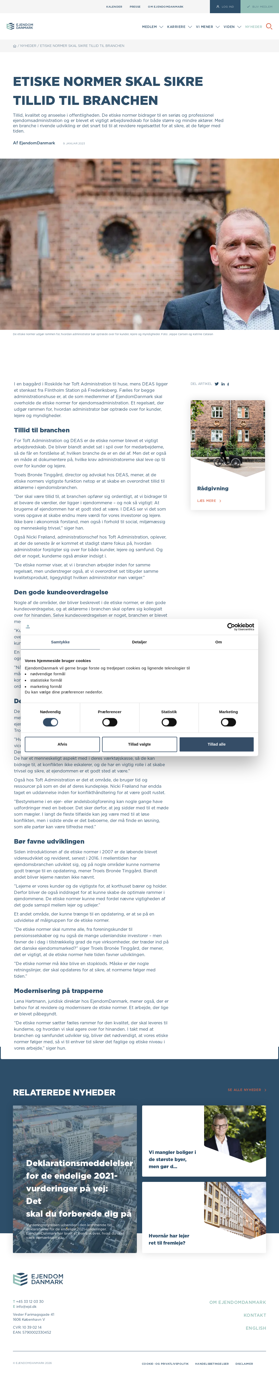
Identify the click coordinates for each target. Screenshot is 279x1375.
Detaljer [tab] (139, 642)
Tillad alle (216, 744)
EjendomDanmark (38, 143)
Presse (135, 6)
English (256, 1328)
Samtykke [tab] (60, 642)
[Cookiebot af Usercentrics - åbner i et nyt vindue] (231, 627)
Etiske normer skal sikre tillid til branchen (82, 45)
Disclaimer (244, 1364)
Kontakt (255, 1315)
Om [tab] (218, 642)
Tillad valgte (139, 744)
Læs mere (210, 501)
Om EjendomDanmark (165, 6)
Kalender (114, 6)
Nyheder (253, 27)
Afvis (62, 744)
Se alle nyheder (245, 1090)
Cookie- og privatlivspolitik (165, 1364)
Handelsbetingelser (212, 1364)
